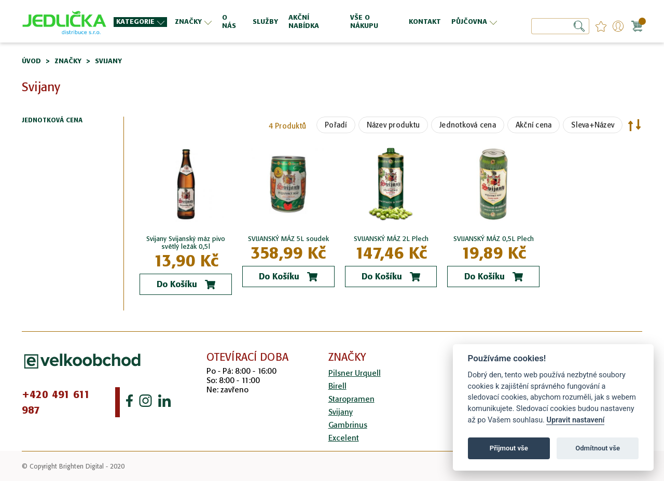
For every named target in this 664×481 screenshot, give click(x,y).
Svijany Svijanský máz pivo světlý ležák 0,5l (185, 242)
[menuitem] (140, 22)
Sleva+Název (592, 125)
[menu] (307, 21)
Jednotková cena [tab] (52, 120)
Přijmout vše (509, 448)
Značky (67, 60)
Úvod (31, 60)
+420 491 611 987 (56, 402)
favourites (601, 26)
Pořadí (336, 125)
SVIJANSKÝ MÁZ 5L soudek (288, 239)
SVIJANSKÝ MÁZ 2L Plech (391, 239)
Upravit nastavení (575, 420)
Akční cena (534, 125)
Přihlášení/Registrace (618, 26)
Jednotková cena (467, 125)
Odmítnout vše (597, 448)
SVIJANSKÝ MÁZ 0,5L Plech (493, 239)
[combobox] (560, 26)
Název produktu (393, 125)
